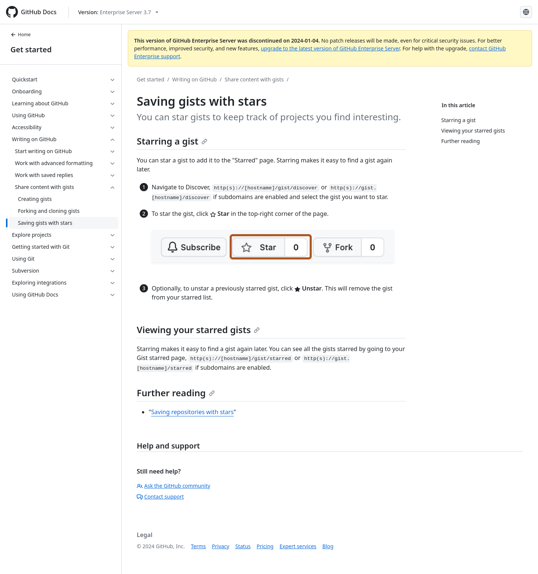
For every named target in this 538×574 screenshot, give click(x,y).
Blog (328, 546)
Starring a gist (172, 141)
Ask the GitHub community (173, 485)
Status (243, 546)
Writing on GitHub (194, 79)
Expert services (297, 546)
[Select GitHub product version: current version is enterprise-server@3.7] (118, 12)
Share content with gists (254, 79)
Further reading (176, 393)
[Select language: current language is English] (526, 12)
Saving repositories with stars (192, 412)
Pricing (265, 546)
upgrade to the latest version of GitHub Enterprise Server (330, 48)
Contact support (160, 496)
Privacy (220, 546)
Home (20, 34)
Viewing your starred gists (198, 329)
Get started (31, 49)
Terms (198, 546)
